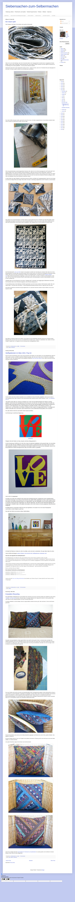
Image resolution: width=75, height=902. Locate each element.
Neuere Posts (8, 860)
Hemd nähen (30, 15)
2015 (62, 121)
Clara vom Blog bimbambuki (18, 578)
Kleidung (62, 50)
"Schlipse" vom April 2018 (11, 598)
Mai (63, 97)
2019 (62, 114)
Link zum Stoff (17, 272)
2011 (62, 127)
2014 (62, 122)
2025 (62, 83)
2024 (62, 84)
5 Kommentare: (22, 856)
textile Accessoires (64, 52)
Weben (62, 55)
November (64, 91)
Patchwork (13, 347)
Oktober (63, 92)
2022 (62, 88)
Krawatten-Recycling (12, 594)
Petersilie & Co (19, 573)
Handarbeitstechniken (65, 59)
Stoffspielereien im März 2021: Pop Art (18, 353)
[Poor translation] (8, 879)
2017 (62, 118)
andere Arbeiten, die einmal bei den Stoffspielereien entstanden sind (31, 553)
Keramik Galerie (46, 15)
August (63, 94)
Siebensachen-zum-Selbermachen (32, 6)
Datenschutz (38, 15)
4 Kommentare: (22, 346)
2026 (62, 81)
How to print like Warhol (37, 358)
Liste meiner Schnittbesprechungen (18, 15)
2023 (62, 86)
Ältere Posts (53, 860)
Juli (62, 96)
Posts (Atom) (12, 862)
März (63, 100)
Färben (62, 51)
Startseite (6, 15)
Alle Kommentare (64, 23)
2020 (62, 113)
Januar (63, 111)
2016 (62, 119)
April (63, 99)
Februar (63, 109)
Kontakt (53, 15)
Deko (9, 857)
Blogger (43, 869)
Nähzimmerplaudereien (21, 574)
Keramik (62, 62)
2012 (62, 126)
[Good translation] (3, 879)
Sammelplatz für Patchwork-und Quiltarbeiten (27, 851)
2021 (62, 89)
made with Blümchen (20, 572)
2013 (62, 124)
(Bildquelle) (30, 438)
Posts (62, 21)
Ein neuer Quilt (11, 22)
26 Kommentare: (23, 587)
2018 (62, 116)
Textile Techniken (64, 54)
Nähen (10, 347)
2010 (62, 129)
